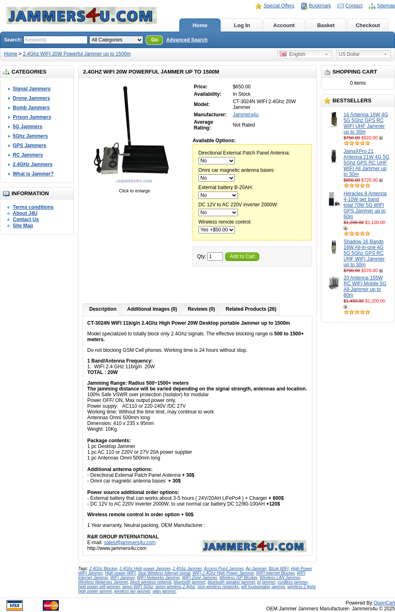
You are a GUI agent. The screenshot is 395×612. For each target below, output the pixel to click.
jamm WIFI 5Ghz (137, 586)
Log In (242, 25)
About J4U (25, 213)
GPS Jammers (29, 145)
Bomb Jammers (31, 108)
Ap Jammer (256, 568)
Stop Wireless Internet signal (164, 573)
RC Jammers (28, 155)
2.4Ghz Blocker (103, 568)
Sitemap (386, 6)
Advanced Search (187, 40)
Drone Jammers (31, 98)
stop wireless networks (218, 586)
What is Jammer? (33, 174)
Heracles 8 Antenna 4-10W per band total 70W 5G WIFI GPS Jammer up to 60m (365, 205)
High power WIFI (120, 573)
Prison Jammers (32, 117)
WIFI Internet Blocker (275, 573)
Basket (326, 25)
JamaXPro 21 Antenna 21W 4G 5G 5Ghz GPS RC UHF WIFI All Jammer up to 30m (366, 162)
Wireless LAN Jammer (280, 577)
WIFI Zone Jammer (199, 577)
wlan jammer (164, 591)
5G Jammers (27, 126)
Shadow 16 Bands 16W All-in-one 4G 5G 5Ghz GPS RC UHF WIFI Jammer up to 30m (364, 253)
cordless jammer (293, 582)
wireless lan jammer (132, 591)
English (292, 54)
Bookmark (320, 6)
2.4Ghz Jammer (187, 568)
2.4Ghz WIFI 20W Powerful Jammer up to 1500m (77, 54)
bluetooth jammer (189, 582)
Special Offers (278, 6)
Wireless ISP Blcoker (238, 577)
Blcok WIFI (278, 568)
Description (102, 309)
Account (284, 25)
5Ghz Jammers (30, 136)
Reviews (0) (201, 309)
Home (200, 25)
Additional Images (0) (152, 309)
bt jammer (266, 582)
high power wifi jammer (99, 586)
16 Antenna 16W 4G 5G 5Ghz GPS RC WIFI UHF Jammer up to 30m (366, 123)
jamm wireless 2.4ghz (175, 586)
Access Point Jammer (224, 568)
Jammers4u (246, 115)
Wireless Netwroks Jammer (103, 582)
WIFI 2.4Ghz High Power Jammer (223, 573)
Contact (354, 6)
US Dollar (349, 54)
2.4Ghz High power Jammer (144, 568)
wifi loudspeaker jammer (263, 586)
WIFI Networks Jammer (158, 577)
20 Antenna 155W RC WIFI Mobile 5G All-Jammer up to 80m (365, 286)
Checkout (368, 25)
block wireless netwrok (151, 582)
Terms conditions (33, 207)
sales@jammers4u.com (130, 542)
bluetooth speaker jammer (231, 582)
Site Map (23, 226)
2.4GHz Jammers (33, 164)
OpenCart (384, 603)
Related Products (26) (250, 309)
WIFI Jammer (122, 577)
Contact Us (26, 219)
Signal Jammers (32, 89)
